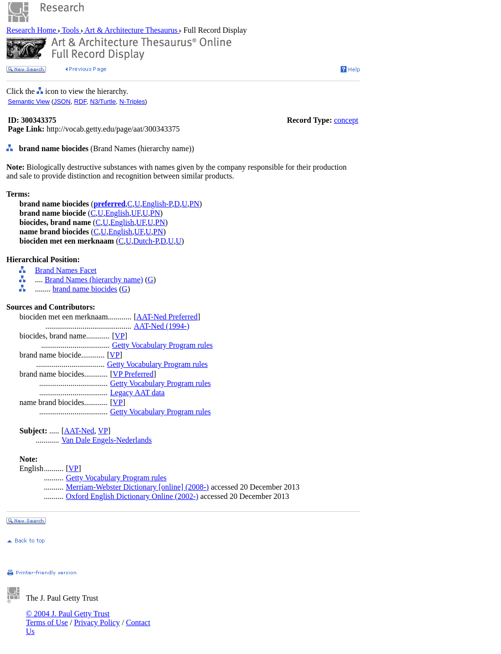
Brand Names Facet (65, 270)
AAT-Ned (79, 431)
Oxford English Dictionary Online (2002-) (132, 496)
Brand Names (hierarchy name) (93, 279)
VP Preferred (133, 374)
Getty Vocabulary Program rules (162, 345)
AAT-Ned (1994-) (162, 326)
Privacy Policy (97, 622)
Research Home (32, 30)
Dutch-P (146, 241)
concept (346, 120)
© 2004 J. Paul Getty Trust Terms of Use (67, 618)
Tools (70, 30)
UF (135, 213)
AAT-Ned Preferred (166, 317)
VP (120, 336)
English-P (157, 204)
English (117, 213)
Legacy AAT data (137, 392)
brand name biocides (84, 289)
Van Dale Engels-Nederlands (107, 440)
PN (194, 204)
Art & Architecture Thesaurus (131, 30)
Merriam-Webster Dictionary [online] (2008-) (137, 487)
